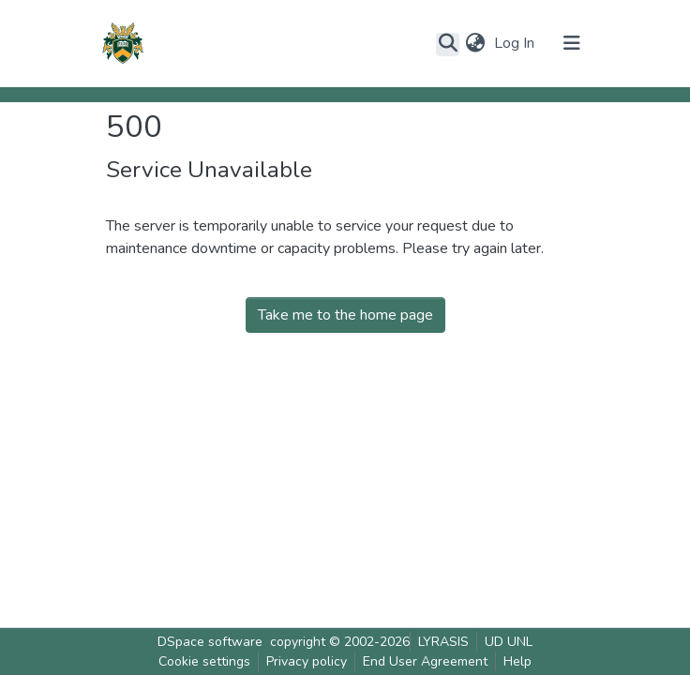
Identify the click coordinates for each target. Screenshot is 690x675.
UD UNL (508, 642)
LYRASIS (443, 642)
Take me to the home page (345, 315)
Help (517, 661)
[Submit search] (447, 44)
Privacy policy (306, 661)
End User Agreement (425, 661)
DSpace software (210, 642)
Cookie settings (204, 661)
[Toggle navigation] (572, 43)
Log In (516, 43)
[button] (474, 43)
